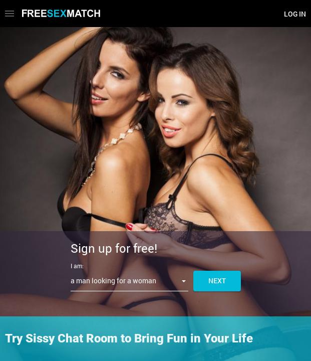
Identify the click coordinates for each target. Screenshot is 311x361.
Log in (295, 14)
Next (217, 280)
